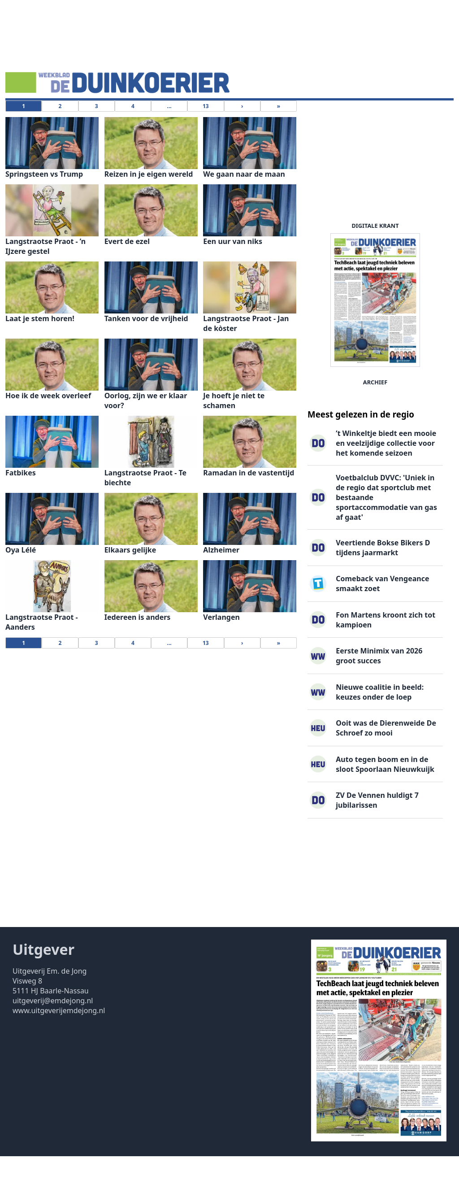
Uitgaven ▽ (229, 114)
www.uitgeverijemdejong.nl (59, 1038)
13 (206, 134)
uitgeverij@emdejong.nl (53, 1028)
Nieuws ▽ (27, 114)
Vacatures (114, 114)
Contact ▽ (276, 114)
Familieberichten (170, 114)
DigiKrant (70, 114)
